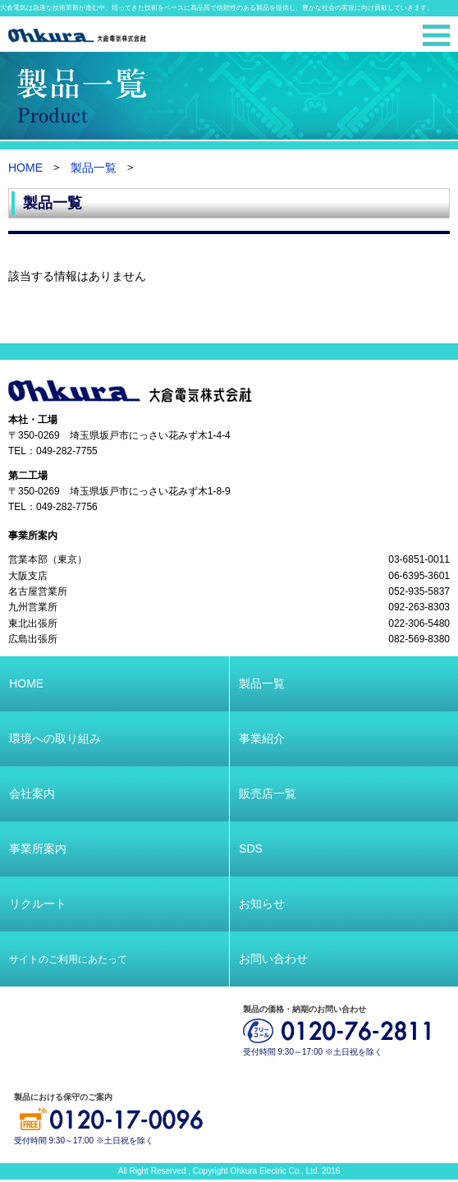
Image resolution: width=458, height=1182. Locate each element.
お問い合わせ (273, 958)
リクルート (37, 903)
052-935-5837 (419, 591)
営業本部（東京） (47, 559)
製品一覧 (94, 168)
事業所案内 (32, 535)
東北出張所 (32, 623)
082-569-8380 (419, 640)
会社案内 (32, 793)
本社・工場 (32, 419)
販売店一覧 (267, 793)
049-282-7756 (67, 507)
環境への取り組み (55, 738)
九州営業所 (32, 608)
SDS (251, 848)
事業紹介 (262, 738)
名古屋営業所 (37, 591)
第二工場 (28, 475)
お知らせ (262, 903)
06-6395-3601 (419, 576)
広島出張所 (32, 640)
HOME (25, 168)
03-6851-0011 (419, 559)
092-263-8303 (419, 608)
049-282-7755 (67, 452)
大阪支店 (28, 576)
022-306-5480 (419, 623)
